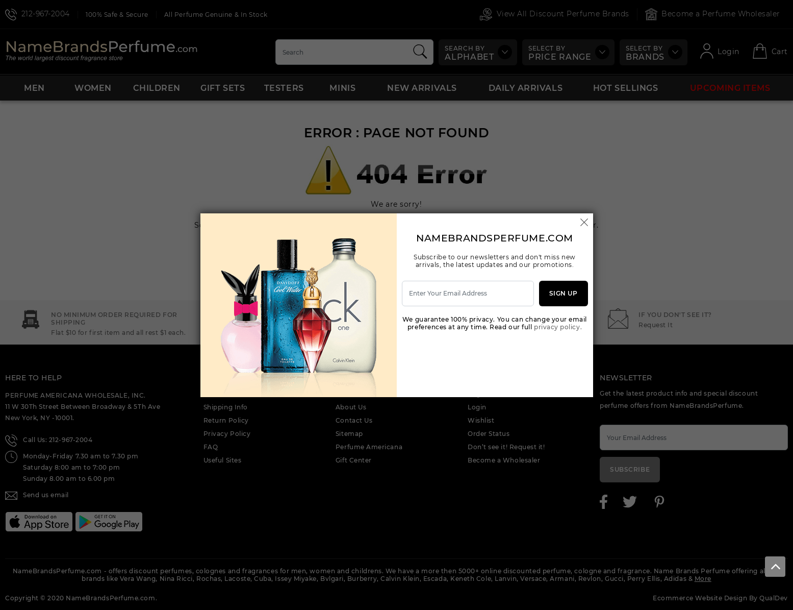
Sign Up (563, 293)
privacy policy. (558, 327)
